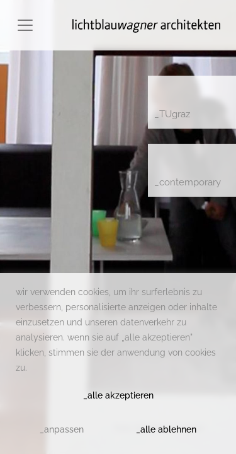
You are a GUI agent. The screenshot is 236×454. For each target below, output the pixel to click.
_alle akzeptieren (118, 395)
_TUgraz (172, 114)
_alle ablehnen (166, 429)
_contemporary (187, 182)
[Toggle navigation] (25, 25)
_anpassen (62, 429)
